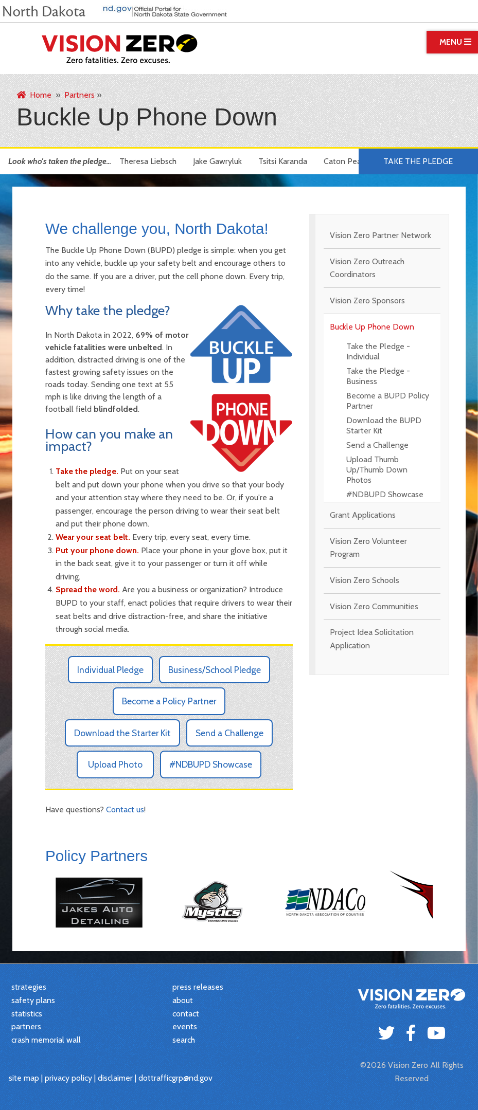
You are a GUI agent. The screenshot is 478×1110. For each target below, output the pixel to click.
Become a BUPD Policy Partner (387, 401)
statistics (26, 1013)
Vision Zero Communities (374, 606)
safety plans (33, 1000)
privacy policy (68, 1078)
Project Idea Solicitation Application (372, 638)
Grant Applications (363, 515)
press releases (197, 987)
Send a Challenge (377, 445)
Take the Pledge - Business (378, 376)
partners (26, 1026)
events (184, 1026)
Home (33, 95)
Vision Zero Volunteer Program (368, 547)
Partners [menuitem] (79, 95)
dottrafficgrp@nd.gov (175, 1078)
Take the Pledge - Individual (378, 351)
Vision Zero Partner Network (380, 235)
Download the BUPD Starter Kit (383, 425)
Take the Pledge (418, 161)
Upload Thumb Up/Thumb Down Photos (377, 469)
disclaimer (115, 1078)
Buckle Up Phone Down (372, 327)
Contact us (125, 809)
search (183, 1040)
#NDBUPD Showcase (384, 494)
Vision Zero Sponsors (367, 300)
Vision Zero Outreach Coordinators (367, 268)
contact (185, 1013)
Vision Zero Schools (364, 580)
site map (24, 1078)
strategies (28, 987)
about (182, 1000)
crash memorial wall (46, 1040)
